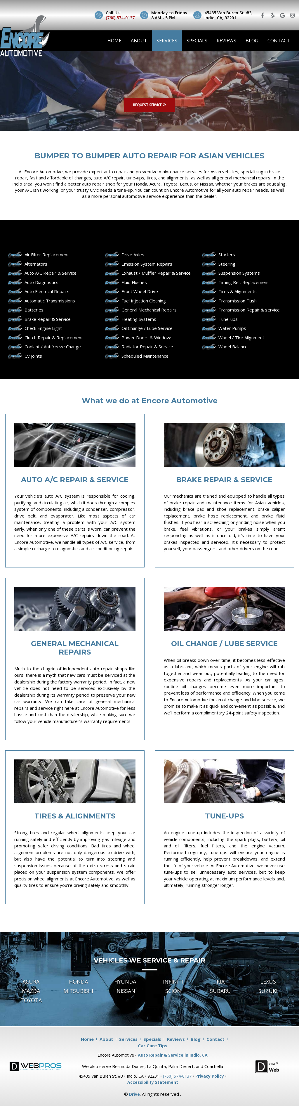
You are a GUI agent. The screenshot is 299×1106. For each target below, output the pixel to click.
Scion (173, 990)
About (139, 40)
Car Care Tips (152, 1045)
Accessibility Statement (152, 1082)
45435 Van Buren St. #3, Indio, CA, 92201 (228, 15)
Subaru (220, 990)
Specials (197, 40)
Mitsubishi (78, 990)
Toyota (31, 1000)
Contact (278, 40)
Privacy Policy (209, 1076)
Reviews (226, 40)
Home (114, 40)
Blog (252, 40)
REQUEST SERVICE (149, 104)
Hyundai (126, 981)
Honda (78, 981)
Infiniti (173, 981)
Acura (30, 981)
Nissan (126, 990)
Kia (221, 981)
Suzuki (267, 990)
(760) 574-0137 (120, 17)
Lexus (268, 981)
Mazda (31, 990)
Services (167, 40)
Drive (134, 1094)
